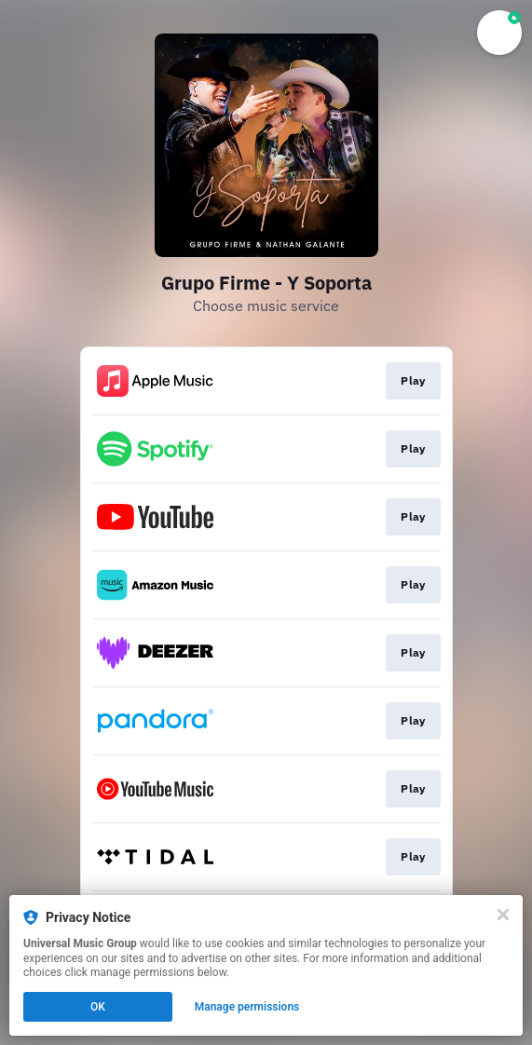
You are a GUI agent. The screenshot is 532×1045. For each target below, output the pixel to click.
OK (97, 1006)
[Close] (503, 915)
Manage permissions (247, 1006)
